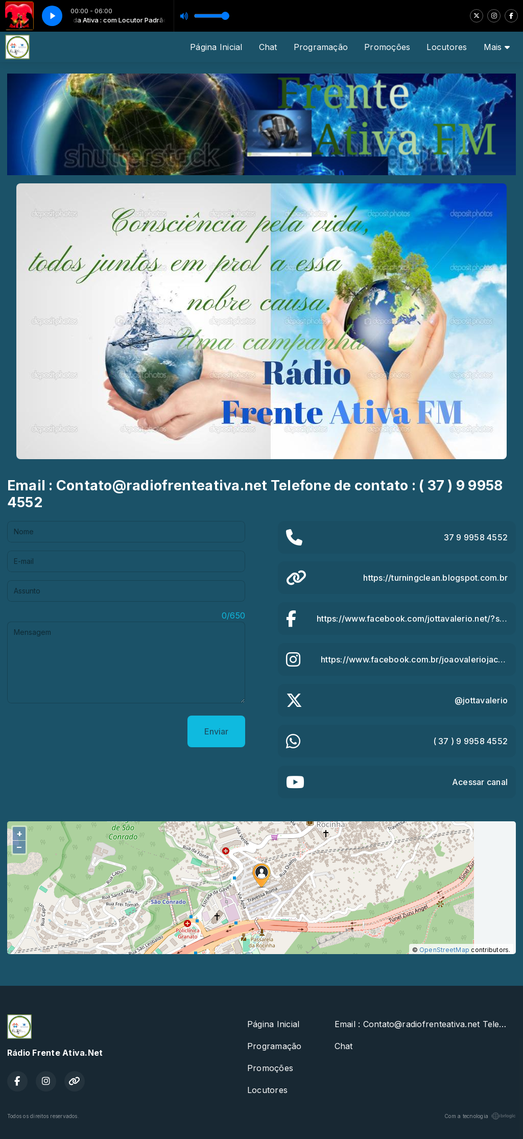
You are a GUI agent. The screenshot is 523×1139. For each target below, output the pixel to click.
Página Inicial (216, 47)
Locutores (446, 47)
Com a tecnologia (480, 1116)
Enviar (216, 731)
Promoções (387, 47)
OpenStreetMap (444, 950)
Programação (321, 47)
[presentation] (84, 731)
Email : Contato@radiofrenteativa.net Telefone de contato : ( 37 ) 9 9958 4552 (425, 1024)
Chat (268, 47)
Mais (497, 47)
